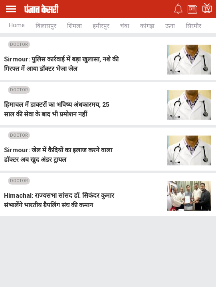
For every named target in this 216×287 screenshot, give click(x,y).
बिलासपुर (46, 25)
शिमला (74, 25)
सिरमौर (193, 25)
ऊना (170, 25)
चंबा (124, 25)
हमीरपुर (101, 25)
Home (17, 25)
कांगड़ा (147, 25)
